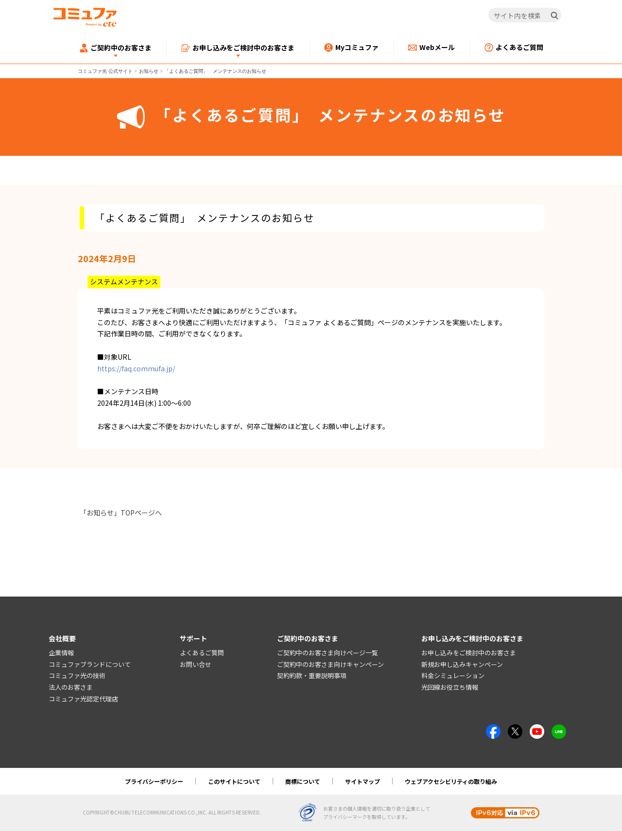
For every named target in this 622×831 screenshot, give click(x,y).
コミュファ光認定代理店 (83, 698)
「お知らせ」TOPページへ (121, 512)
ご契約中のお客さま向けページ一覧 (327, 652)
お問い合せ (195, 664)
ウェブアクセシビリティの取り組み (451, 781)
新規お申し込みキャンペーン (462, 664)
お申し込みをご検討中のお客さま (468, 652)
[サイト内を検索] (525, 15)
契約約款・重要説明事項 (311, 676)
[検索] (554, 15)
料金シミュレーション (452, 676)
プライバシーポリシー (154, 781)
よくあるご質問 (202, 652)
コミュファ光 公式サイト (105, 71)
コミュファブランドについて (90, 664)
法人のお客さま (71, 687)
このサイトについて (234, 781)
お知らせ (148, 71)
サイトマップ (362, 781)
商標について (302, 781)
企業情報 (61, 652)
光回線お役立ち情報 (449, 687)
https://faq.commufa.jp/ (136, 368)
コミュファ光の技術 (77, 676)
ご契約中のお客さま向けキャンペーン (330, 664)
